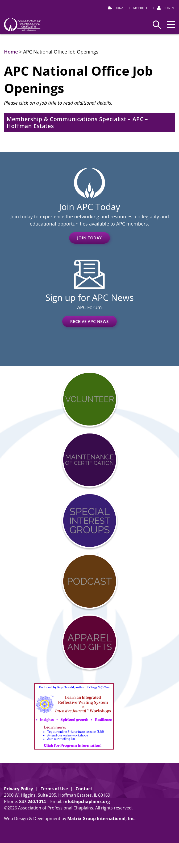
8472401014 (32, 801)
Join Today (89, 237)
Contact (84, 789)
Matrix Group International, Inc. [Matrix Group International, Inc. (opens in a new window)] (101, 818)
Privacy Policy (18, 789)
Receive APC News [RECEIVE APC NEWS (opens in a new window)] (89, 321)
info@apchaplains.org (86, 801)
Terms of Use (54, 789)
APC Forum (89, 307)
